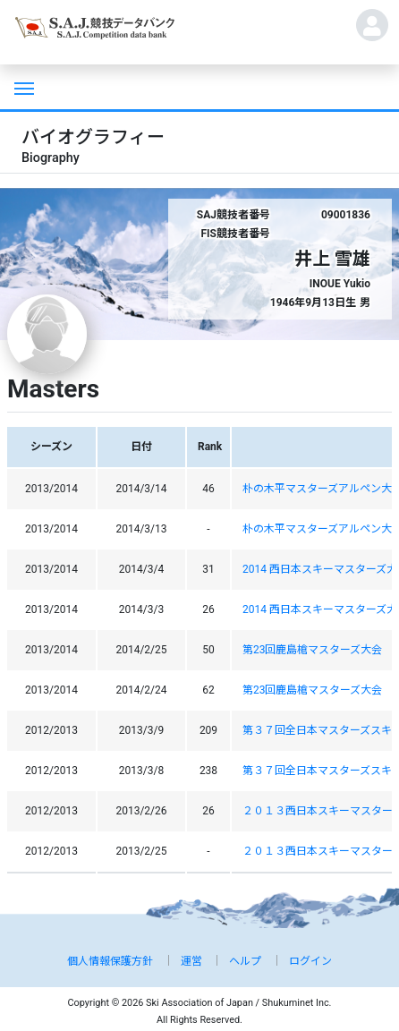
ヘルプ (245, 961)
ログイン (310, 961)
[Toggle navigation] (22, 86)
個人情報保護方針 (110, 961)
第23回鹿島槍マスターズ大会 (312, 649)
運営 (191, 961)
